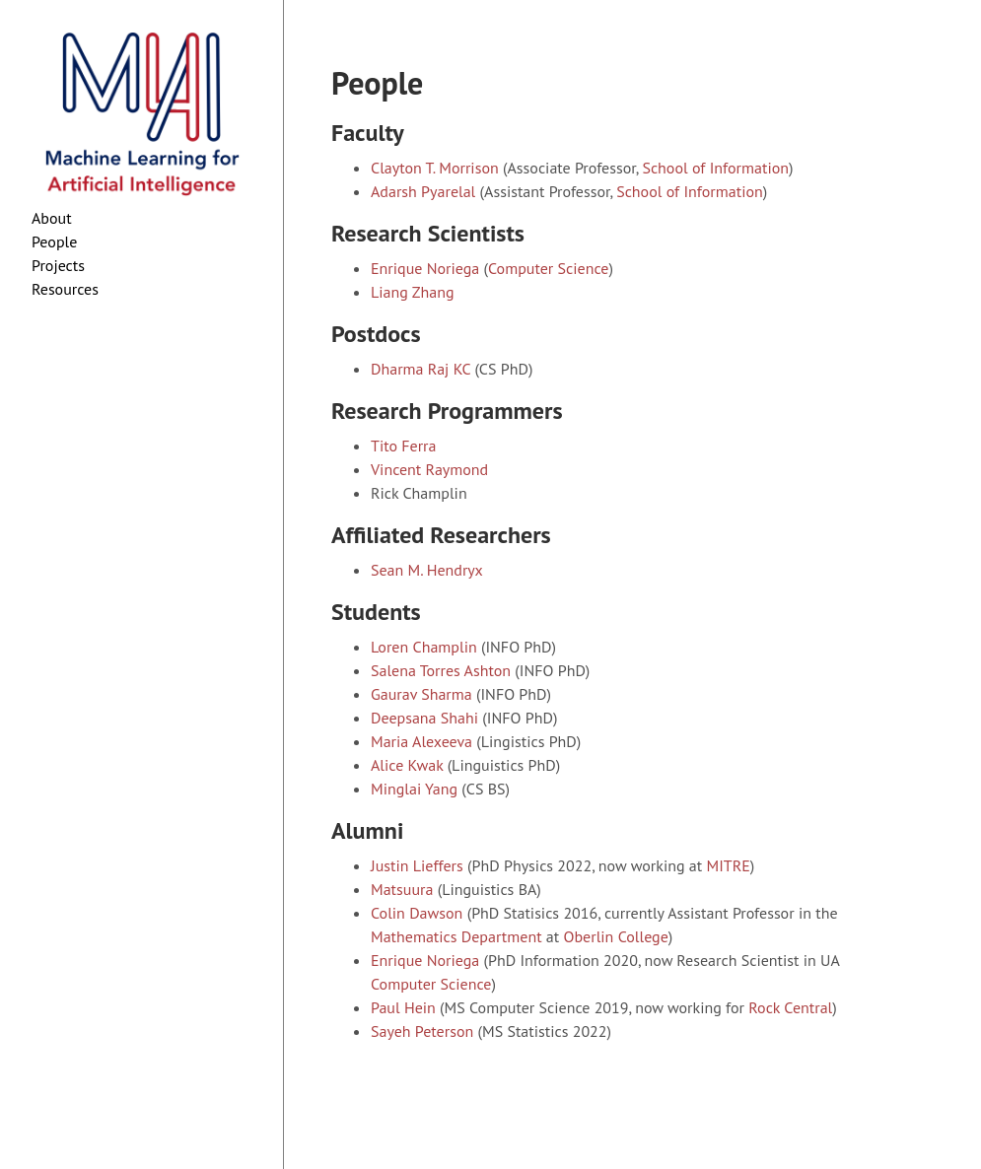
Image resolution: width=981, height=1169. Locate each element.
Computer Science (548, 268)
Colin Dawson (416, 913)
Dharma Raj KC (420, 368)
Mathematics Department (456, 936)
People (54, 241)
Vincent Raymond (429, 469)
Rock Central (790, 1007)
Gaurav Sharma (421, 694)
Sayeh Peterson (422, 1031)
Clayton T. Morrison (435, 167)
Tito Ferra (403, 445)
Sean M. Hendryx (427, 570)
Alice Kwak (407, 765)
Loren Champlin (424, 646)
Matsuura (402, 889)
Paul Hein (403, 1007)
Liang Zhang (413, 292)
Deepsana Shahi (424, 717)
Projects (58, 265)
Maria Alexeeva (421, 741)
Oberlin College (616, 936)
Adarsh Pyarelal (423, 191)
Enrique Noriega (425, 268)
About (52, 218)
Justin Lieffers (417, 865)
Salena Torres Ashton (441, 670)
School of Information (715, 167)
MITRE (727, 865)
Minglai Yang (414, 788)
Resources (65, 289)
